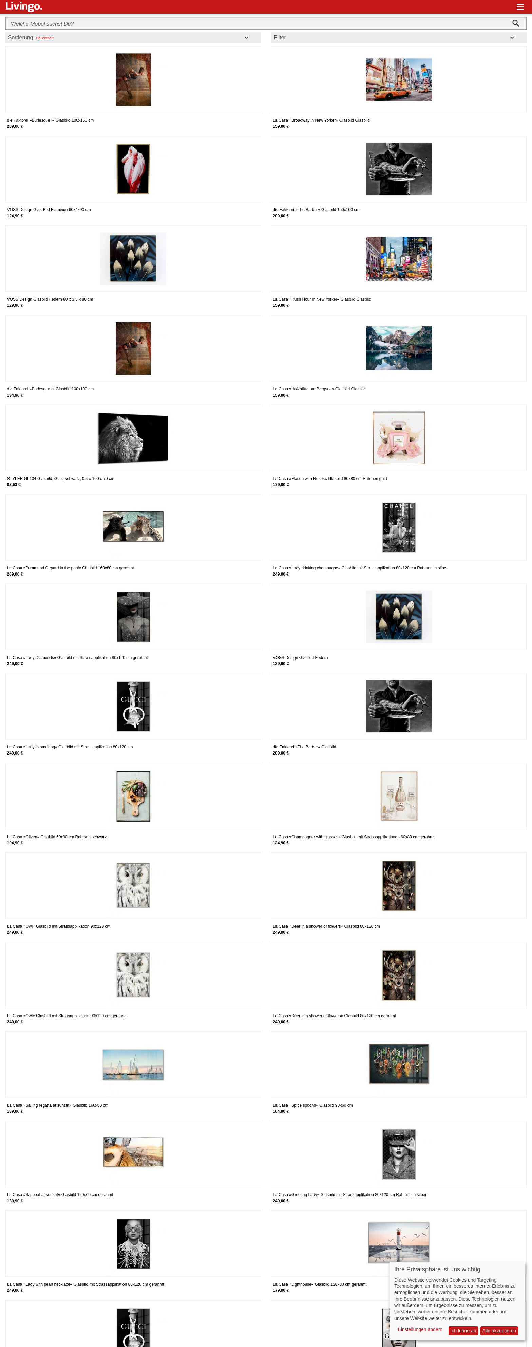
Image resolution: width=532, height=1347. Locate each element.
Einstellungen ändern (420, 1329)
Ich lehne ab (463, 1330)
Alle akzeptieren (499, 1330)
